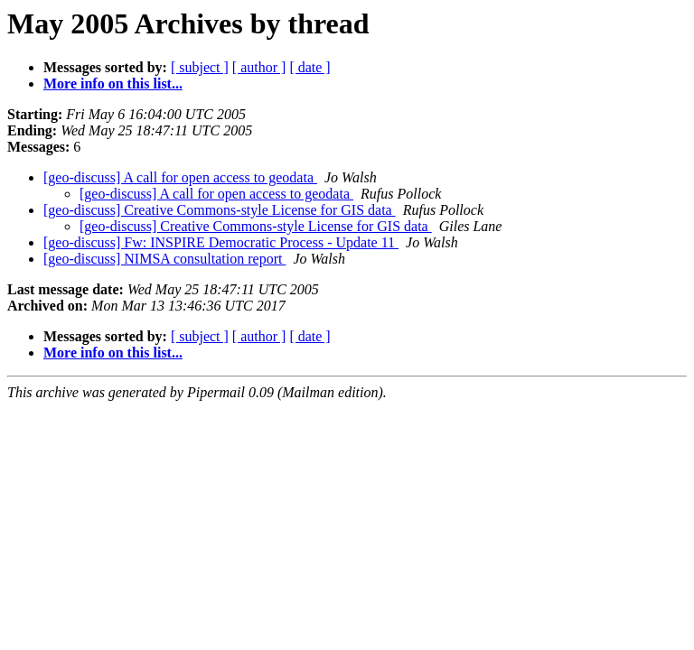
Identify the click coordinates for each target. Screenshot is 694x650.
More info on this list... (113, 83)
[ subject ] (200, 67)
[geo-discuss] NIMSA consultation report (164, 258)
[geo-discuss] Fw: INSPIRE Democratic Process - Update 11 (221, 242)
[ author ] (259, 67)
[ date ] (309, 67)
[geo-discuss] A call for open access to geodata (180, 177)
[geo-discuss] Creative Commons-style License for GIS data (219, 210)
